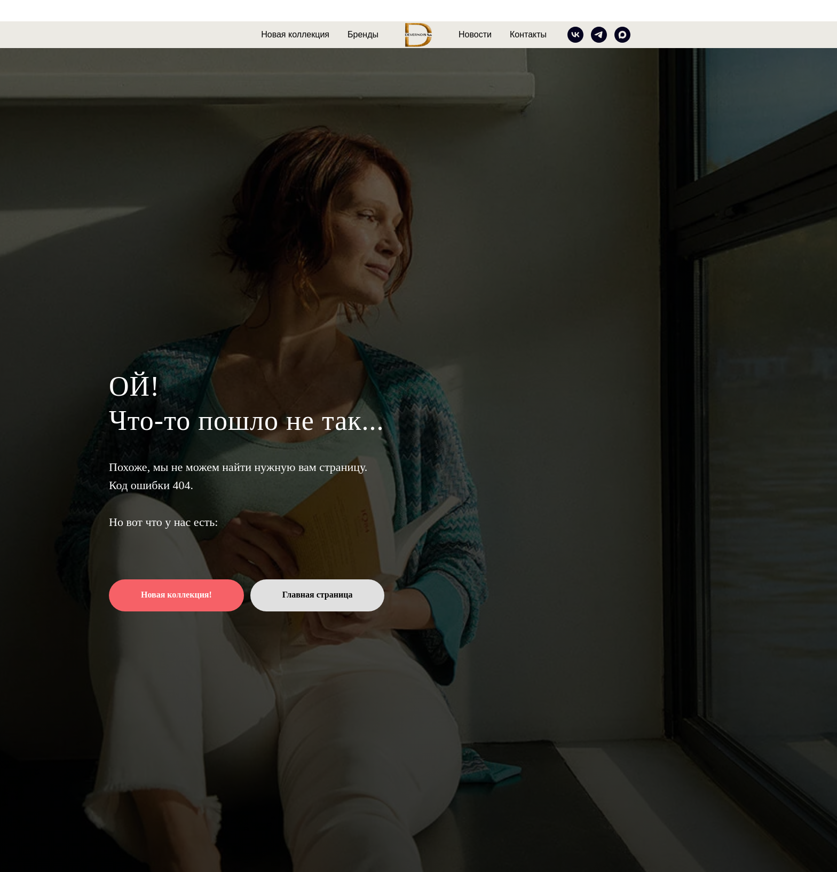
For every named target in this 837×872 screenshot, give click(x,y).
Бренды (363, 34)
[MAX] (622, 35)
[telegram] (599, 35)
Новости (475, 34)
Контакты (528, 34)
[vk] (575, 35)
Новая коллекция (295, 34)
